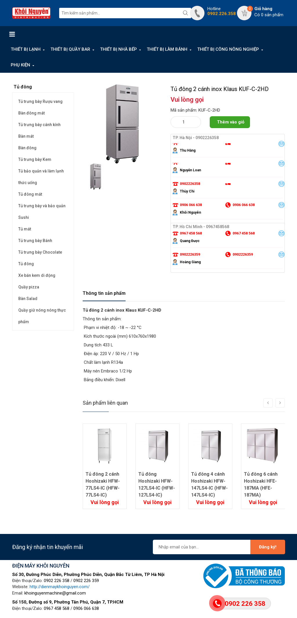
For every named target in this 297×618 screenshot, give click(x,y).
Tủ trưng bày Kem (34, 159)
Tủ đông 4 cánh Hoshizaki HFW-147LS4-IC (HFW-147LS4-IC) (209, 484)
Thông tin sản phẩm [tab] (104, 293)
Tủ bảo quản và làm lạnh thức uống (41, 177)
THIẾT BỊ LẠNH (26, 49)
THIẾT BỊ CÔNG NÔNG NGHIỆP (228, 49)
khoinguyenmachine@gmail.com (55, 593)
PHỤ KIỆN (20, 65)
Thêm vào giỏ (230, 122)
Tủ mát (24, 229)
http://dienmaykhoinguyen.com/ (60, 586)
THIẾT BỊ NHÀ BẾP (118, 49)
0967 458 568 (56, 608)
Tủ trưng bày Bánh (35, 240)
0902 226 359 (86, 580)
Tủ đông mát (30, 194)
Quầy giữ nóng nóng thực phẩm (42, 316)
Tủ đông (26, 263)
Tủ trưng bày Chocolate (40, 252)
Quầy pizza (28, 287)
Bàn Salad (27, 298)
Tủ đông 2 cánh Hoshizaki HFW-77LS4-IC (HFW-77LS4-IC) (103, 484)
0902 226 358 (56, 580)
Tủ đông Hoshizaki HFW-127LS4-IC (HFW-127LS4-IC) (156, 484)
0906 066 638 (86, 608)
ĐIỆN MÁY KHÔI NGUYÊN (40, 566)
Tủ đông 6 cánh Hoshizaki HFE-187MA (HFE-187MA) (261, 484)
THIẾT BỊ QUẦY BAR (70, 49)
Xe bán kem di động (36, 275)
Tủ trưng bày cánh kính (39, 124)
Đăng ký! (267, 547)
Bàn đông (27, 148)
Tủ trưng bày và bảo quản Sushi (42, 211)
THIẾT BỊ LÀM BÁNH (167, 49)
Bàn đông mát (31, 113)
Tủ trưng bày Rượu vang (40, 101)
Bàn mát (26, 136)
